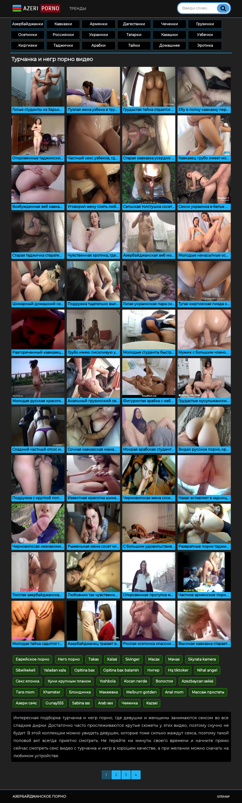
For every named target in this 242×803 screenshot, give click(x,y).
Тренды (77, 8)
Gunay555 (54, 703)
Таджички (63, 45)
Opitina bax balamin (121, 670)
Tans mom (25, 692)
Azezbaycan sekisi (197, 681)
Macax (154, 659)
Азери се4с (26, 703)
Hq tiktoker (178, 670)
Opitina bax (84, 670)
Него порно (69, 659)
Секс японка (27, 681)
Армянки (98, 24)
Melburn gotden (141, 692)
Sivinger (132, 659)
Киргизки (27, 45)
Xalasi (112, 659)
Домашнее (169, 45)
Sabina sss (81, 703)
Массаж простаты (208, 692)
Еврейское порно (32, 659)
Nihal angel (207, 670)
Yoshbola (107, 681)
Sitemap (223, 796)
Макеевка (108, 692)
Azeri (36, 8)
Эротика (205, 45)
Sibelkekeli (25, 670)
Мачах (174, 659)
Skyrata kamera (202, 659)
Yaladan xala (55, 670)
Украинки (98, 35)
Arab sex (105, 703)
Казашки (169, 35)
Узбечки (205, 35)
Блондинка (80, 692)
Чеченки (169, 24)
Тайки (134, 45)
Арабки (98, 45)
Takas (93, 659)
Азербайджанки (27, 24)
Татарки (133, 35)
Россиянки (63, 35)
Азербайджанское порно (39, 796)
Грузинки (205, 24)
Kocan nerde (135, 681)
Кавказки (63, 24)
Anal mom (174, 692)
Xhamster (51, 692)
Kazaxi (151, 703)
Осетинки (27, 35)
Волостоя (164, 681)
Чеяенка (130, 703)
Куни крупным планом (69, 681)
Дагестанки (134, 24)
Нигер (153, 670)
